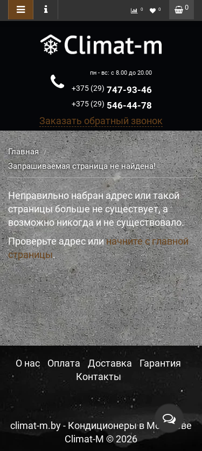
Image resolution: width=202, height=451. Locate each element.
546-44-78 (112, 105)
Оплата (63, 363)
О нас (28, 363)
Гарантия (160, 363)
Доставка (110, 363)
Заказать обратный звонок (101, 120)
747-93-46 (112, 89)
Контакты (98, 376)
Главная (23, 151)
